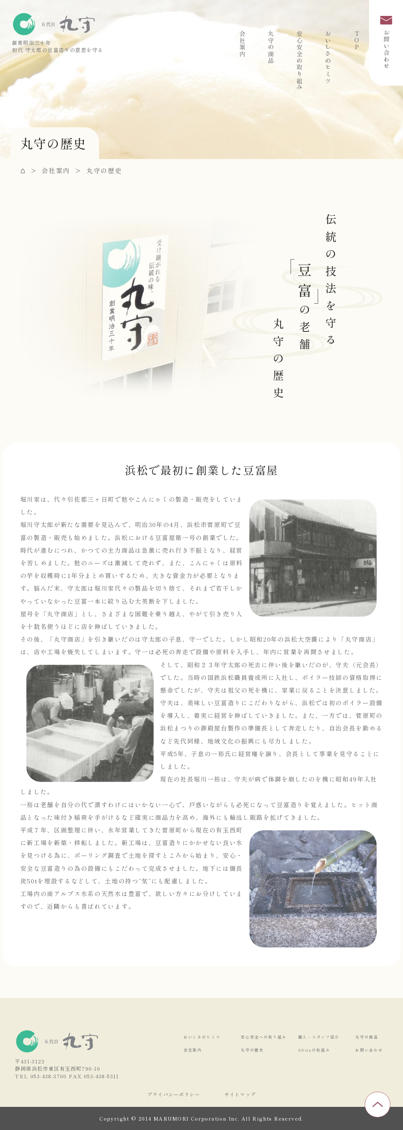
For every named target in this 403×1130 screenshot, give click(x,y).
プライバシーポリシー (173, 1094)
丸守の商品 (270, 47)
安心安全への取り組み (264, 1037)
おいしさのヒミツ (327, 57)
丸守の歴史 (252, 1050)
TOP (356, 40)
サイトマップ (240, 1094)
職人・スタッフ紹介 (318, 1037)
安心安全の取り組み (299, 60)
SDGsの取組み (314, 1050)
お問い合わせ (386, 43)
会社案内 (242, 43)
